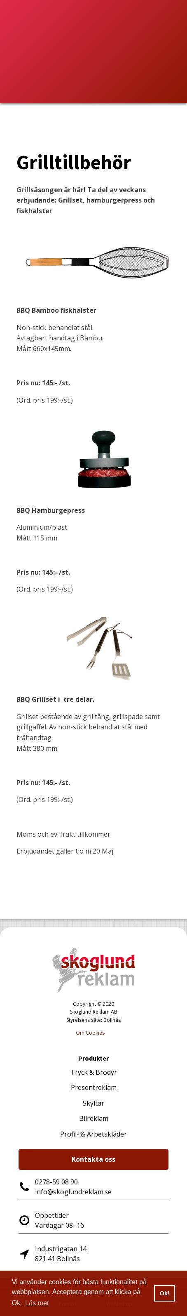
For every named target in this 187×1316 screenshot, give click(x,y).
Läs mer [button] (37, 1303)
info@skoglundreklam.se (73, 1191)
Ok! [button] (165, 1293)
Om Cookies (90, 1032)
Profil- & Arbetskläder (93, 1134)
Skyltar (93, 1103)
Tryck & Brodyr (93, 1072)
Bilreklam (93, 1118)
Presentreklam (94, 1087)
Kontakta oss (93, 1159)
